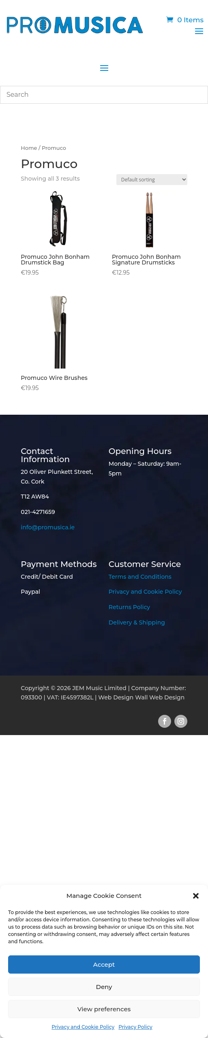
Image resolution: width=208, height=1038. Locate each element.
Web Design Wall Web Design (141, 697)
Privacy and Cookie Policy (82, 1027)
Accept (104, 964)
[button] (196, 896)
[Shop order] (151, 179)
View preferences (104, 1009)
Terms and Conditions (140, 576)
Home (29, 148)
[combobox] (104, 95)
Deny (104, 987)
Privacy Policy (135, 1027)
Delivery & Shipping (137, 622)
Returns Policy (129, 607)
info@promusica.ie (48, 527)
